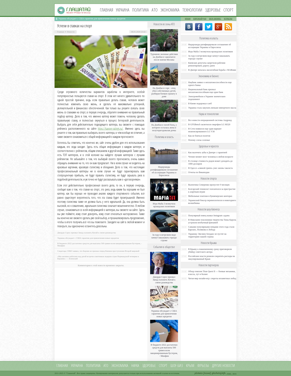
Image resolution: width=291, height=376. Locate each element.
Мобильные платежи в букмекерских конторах (210, 196)
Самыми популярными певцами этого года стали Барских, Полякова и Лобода (211, 228)
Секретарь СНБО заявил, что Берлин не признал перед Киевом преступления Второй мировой (98, 251)
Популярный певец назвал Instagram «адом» (209, 215)
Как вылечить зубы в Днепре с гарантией (207, 152)
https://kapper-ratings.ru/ (110, 129)
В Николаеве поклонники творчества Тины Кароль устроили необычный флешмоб (212, 221)
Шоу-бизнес (215, 19)
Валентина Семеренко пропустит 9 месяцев (209, 184)
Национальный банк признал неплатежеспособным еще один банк (205, 90)
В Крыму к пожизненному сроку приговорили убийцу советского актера (210, 250)
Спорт (228, 10)
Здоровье (213, 10)
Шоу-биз (176, 365)
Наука (135, 365)
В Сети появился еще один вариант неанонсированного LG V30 (205, 130)
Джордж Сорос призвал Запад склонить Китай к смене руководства (86, 232)
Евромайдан (199, 19)
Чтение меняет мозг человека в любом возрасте (210, 156)
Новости (70, 32)
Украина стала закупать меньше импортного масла (212, 107)
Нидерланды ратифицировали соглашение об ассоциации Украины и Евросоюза (164, 171)
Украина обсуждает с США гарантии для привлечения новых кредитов (91, 18)
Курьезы (228, 19)
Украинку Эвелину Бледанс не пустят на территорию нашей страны (207, 235)
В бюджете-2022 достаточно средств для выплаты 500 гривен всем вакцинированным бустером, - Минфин (164, 350)
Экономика (169, 10)
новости (228, 365)
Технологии (192, 10)
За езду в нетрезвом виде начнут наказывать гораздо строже (164, 238)
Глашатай (71, 373)
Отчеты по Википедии (198, 172)
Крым (187, 19)
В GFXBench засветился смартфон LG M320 (209, 124)
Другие (217, 365)
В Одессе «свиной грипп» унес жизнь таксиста (210, 168)
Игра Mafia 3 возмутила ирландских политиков (164, 205)
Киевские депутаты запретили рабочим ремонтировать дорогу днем (206, 64)
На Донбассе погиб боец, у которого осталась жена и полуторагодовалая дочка (164, 128)
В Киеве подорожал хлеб (200, 103)
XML (229, 374)
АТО (155, 10)
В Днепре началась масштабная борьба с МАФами (212, 70)
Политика (140, 10)
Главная (106, 10)
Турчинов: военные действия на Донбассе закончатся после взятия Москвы (164, 57)
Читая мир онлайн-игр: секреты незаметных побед (212, 278)
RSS (234, 374)
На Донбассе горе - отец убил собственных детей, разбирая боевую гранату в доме (164, 92)
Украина (122, 10)
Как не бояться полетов (199, 135)
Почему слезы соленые (199, 140)
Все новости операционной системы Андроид (210, 120)
